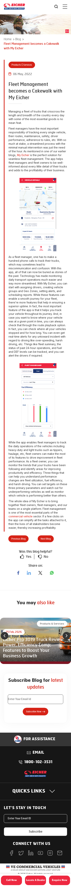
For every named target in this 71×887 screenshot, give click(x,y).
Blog (18, 39)
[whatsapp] (52, 573)
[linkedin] (29, 573)
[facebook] (18, 573)
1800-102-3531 (38, 762)
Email (38, 753)
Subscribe (35, 831)
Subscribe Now (35, 711)
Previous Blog (18, 538)
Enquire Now (59, 880)
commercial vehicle (21, 516)
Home (8, 39)
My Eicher (23, 155)
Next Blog (46, 538)
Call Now (11, 880)
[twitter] (40, 573)
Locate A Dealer (35, 880)
